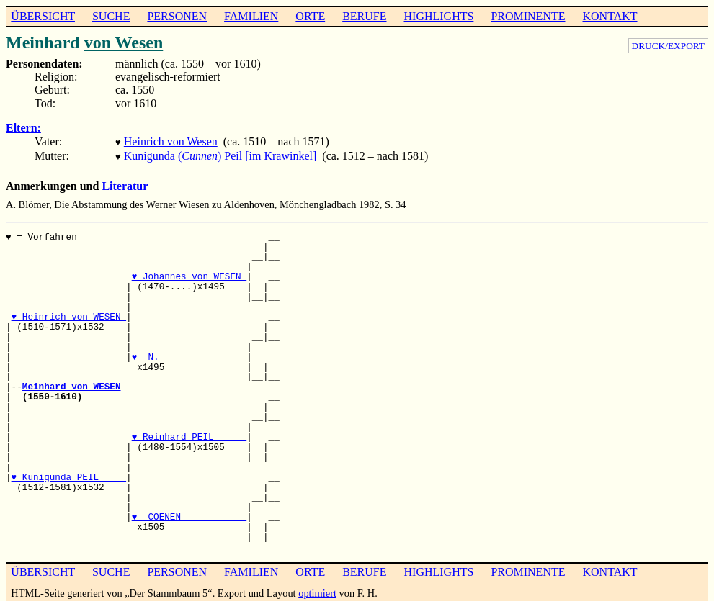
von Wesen (124, 42)
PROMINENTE (528, 16)
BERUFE (364, 16)
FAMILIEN (251, 16)
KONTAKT (609, 16)
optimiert (317, 590)
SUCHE (111, 16)
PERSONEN (177, 16)
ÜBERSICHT (43, 16)
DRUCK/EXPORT (668, 45)
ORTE (310, 16)
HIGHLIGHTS (439, 16)
